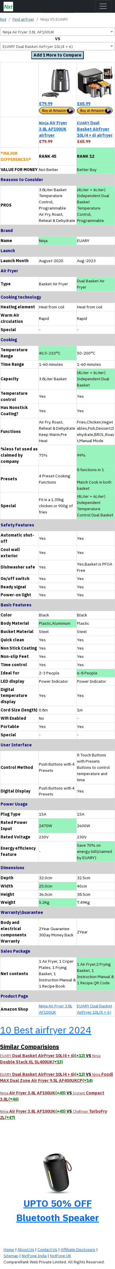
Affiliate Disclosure (78, 1249)
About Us (26, 1249)
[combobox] (57, 32)
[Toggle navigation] (103, 6)
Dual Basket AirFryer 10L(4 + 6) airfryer (95, 129)
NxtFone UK (60, 1255)
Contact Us (47, 1249)
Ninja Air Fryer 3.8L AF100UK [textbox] (28, 32)
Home (9, 1249)
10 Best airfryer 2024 (45, 1030)
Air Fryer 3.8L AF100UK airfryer (53, 129)
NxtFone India (34, 1255)
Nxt (3, 19)
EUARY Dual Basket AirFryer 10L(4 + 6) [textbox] (38, 46)
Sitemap (11, 1255)
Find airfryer (23, 19)
